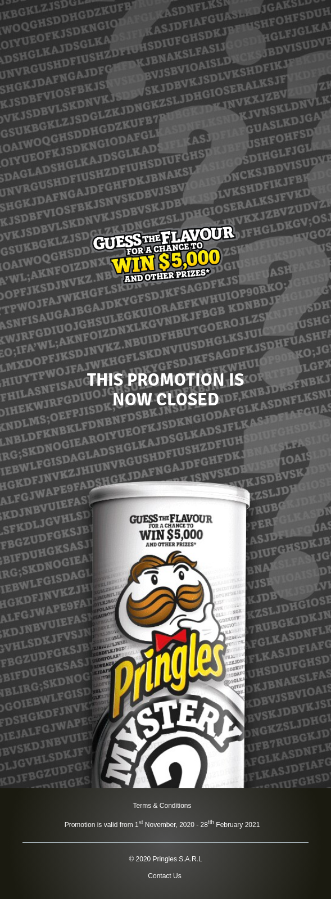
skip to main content (0, 0)
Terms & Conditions (162, 806)
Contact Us (164, 876)
